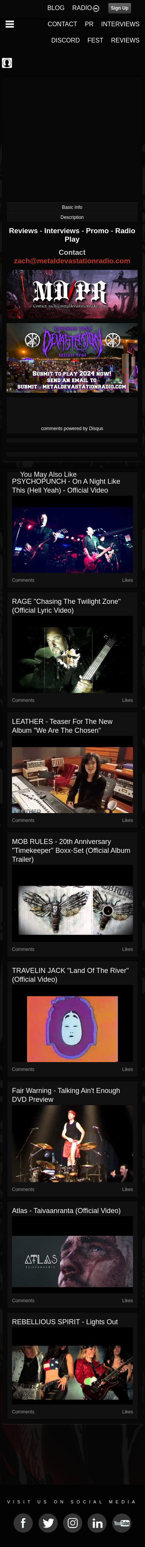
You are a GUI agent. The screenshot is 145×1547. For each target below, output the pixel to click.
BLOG (56, 8)
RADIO (82, 8)
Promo (98, 231)
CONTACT (62, 24)
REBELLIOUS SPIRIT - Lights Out (65, 1322)
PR (89, 24)
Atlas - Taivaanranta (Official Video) (66, 1211)
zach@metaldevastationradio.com (72, 261)
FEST (95, 40)
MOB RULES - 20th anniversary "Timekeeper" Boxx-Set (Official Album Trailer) (71, 850)
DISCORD (65, 40)
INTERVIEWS (120, 24)
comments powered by (72, 428)
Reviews (24, 231)
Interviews (62, 231)
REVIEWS (125, 40)
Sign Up (119, 8)
